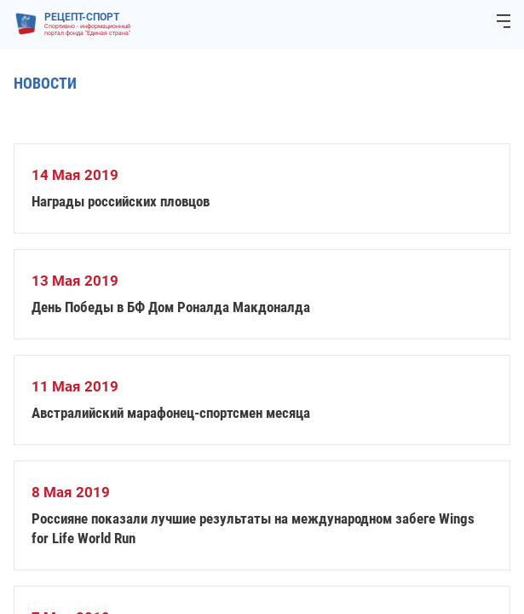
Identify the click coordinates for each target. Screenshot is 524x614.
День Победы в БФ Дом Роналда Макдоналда (171, 307)
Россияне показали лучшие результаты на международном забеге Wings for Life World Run (253, 528)
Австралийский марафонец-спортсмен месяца (171, 412)
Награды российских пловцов (121, 201)
